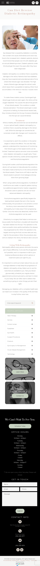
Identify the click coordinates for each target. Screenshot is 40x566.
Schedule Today (20, 426)
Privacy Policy (25, 560)
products (10, 341)
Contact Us (20, 396)
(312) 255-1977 (20, 536)
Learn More (20, 372)
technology (11, 354)
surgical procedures (13, 337)
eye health (10, 332)
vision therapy (11, 315)
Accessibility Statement (11, 560)
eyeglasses (10, 328)
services (9, 320)
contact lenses (12, 324)
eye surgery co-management (16, 345)
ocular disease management (16, 350)
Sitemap (34, 560)
